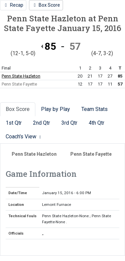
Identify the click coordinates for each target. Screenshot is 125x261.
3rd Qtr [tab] (69, 123)
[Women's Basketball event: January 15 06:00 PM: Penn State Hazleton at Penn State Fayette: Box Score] (46, 5)
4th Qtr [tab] (96, 123)
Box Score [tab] (18, 109)
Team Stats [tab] (94, 109)
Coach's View (24, 136)
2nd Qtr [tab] (41, 123)
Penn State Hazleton (21, 76)
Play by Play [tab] (55, 109)
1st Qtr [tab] (14, 123)
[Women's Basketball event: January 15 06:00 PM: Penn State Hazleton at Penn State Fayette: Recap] (13, 5)
